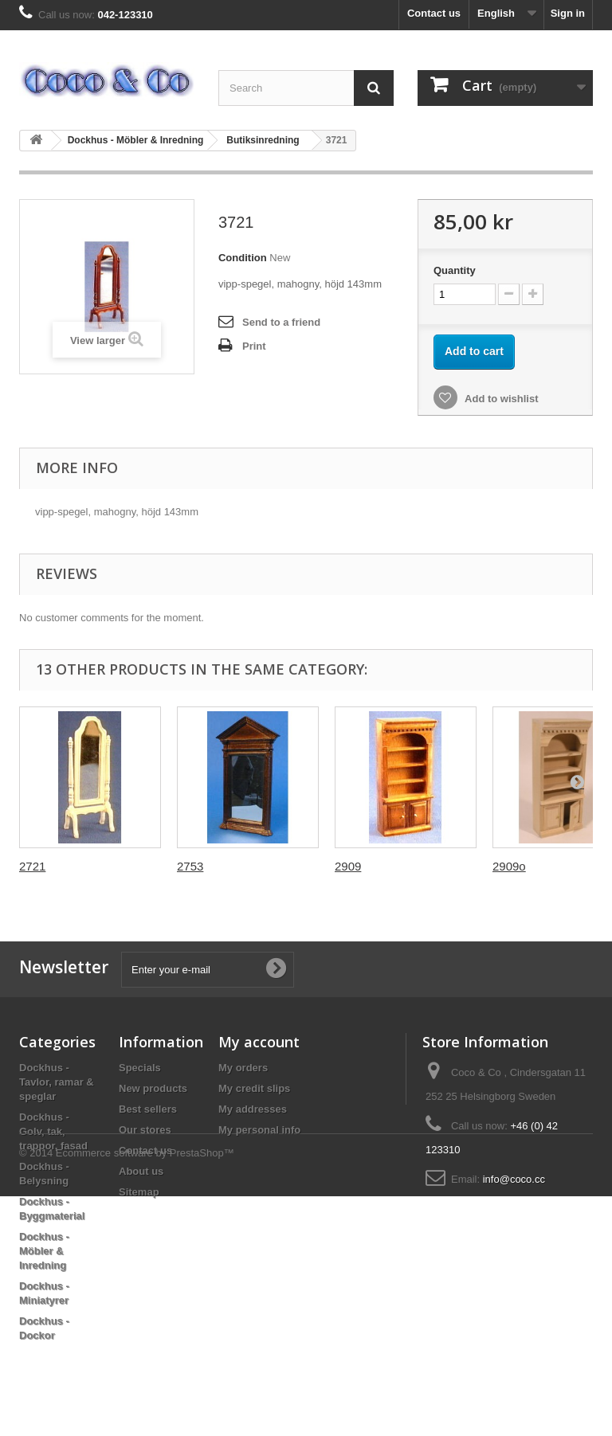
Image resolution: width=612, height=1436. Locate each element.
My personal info (259, 1130)
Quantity (455, 270)
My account (259, 1041)
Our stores (145, 1130)
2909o (509, 866)
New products (153, 1088)
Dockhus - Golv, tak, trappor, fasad (53, 1131)
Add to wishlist (500, 399)
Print (254, 346)
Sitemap (139, 1192)
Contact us (434, 13)
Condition (242, 258)
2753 (190, 866)
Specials (140, 1068)
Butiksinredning (262, 140)
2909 (348, 866)
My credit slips (254, 1088)
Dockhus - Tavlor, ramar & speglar (56, 1082)
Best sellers (148, 1109)
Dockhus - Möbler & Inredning (136, 140)
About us (141, 1171)
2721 (32, 866)
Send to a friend (281, 322)
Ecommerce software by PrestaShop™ (145, 1393)
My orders (243, 1068)
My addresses (252, 1109)
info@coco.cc (514, 1179)
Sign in (568, 13)
